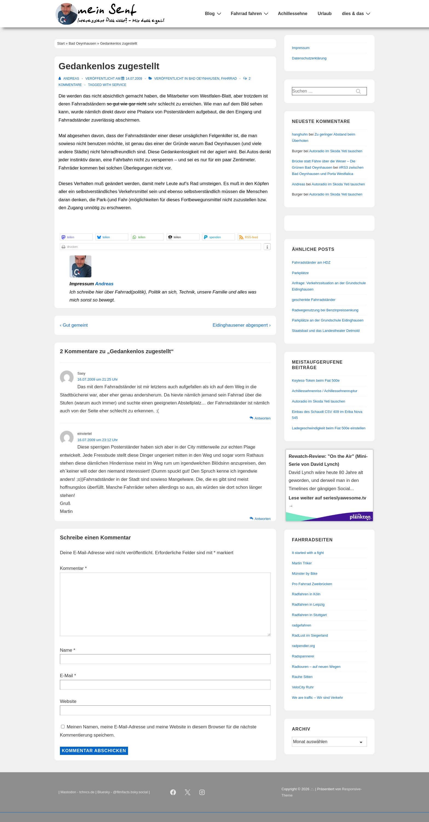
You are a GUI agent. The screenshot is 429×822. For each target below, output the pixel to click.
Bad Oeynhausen (204, 79)
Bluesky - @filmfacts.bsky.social (122, 792)
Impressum (300, 48)
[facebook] (173, 792)
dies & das (357, 13)
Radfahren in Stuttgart (309, 615)
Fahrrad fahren (250, 13)
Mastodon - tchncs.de (77, 792)
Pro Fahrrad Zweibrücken (312, 584)
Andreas (104, 283)
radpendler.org (303, 646)
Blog (214, 13)
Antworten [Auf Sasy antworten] (262, 418)
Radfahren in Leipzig (308, 604)
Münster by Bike (304, 573)
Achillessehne (293, 13)
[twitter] (187, 792)
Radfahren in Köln (306, 594)
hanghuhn (300, 134)
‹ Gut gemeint (74, 325)
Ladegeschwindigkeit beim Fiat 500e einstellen (329, 428)
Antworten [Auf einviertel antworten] (262, 519)
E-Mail (66, 675)
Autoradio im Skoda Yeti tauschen (335, 151)
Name (66, 650)
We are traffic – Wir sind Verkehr (317, 697)
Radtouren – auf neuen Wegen (316, 667)
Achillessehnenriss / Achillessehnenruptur (324, 391)
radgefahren (301, 625)
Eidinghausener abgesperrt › (242, 325)
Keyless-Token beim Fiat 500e (316, 380)
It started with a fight (308, 553)
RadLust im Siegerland (310, 635)
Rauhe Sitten (302, 677)
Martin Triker (302, 563)
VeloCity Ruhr (303, 687)
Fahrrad (229, 79)
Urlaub (325, 13)
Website (68, 701)
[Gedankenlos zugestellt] (134, 79)
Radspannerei (303, 656)
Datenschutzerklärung (309, 58)
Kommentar (73, 568)
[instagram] (202, 792)
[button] (76, 237)
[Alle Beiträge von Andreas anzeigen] (69, 79)
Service (119, 85)
